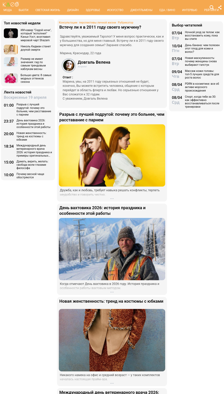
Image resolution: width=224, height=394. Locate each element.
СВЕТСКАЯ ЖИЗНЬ (47, 10)
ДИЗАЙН (73, 10)
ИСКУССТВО (115, 10)
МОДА (8, 10)
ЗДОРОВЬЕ (93, 10)
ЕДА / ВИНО (167, 10)
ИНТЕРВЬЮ (189, 10)
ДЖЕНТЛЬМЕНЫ (141, 10)
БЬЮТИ (23, 10)
